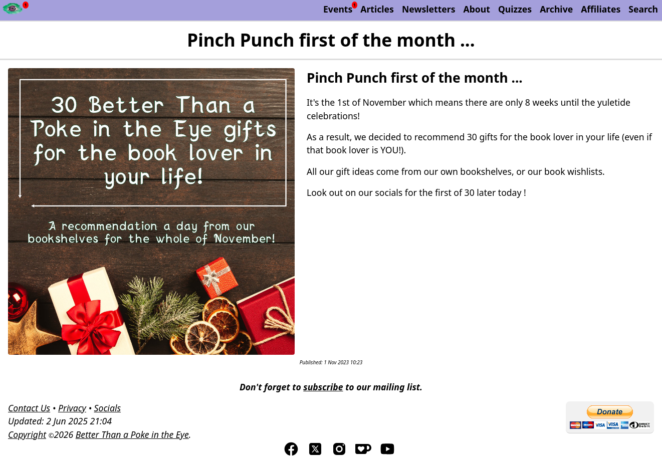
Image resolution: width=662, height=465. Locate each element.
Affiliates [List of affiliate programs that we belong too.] (600, 9)
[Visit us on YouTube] (387, 453)
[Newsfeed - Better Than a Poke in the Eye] (13, 10)
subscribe (323, 387)
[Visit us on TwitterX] (315, 453)
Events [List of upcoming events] (337, 9)
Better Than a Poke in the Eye (132, 434)
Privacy (72, 408)
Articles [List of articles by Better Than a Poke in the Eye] (377, 9)
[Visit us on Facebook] (291, 453)
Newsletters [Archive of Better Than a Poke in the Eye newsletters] (429, 9)
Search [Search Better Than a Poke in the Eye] (643, 9)
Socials (107, 408)
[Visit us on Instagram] (339, 453)
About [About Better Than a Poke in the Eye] (477, 9)
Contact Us (29, 408)
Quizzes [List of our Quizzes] (515, 9)
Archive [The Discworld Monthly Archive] (556, 9)
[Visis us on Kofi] (363, 453)
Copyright (27, 434)
